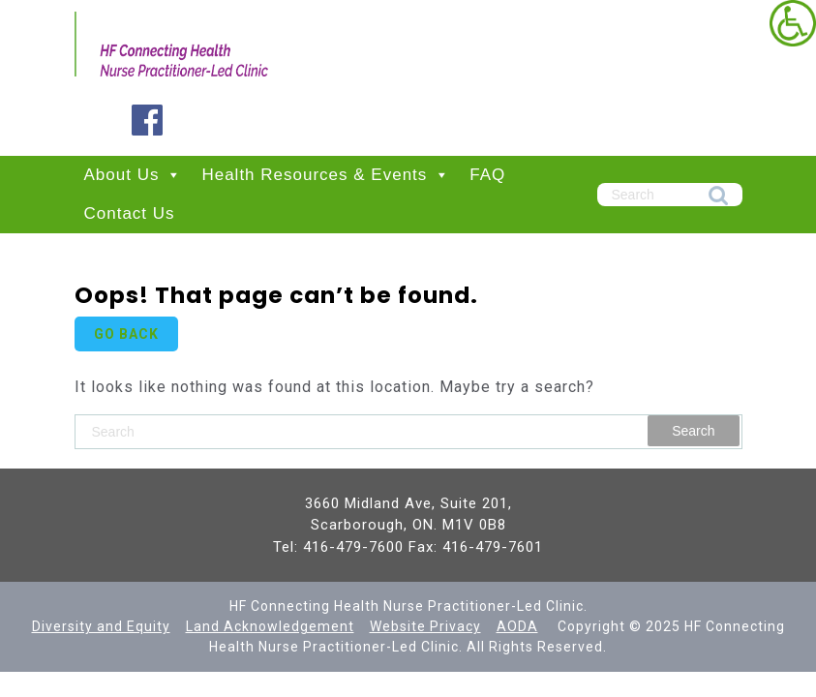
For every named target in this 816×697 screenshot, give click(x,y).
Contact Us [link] (129, 213)
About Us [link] (133, 175)
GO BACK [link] (126, 334)
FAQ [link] (487, 175)
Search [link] (718, 196)
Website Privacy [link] (425, 626)
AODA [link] (517, 626)
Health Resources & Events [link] (325, 175)
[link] (793, 23)
